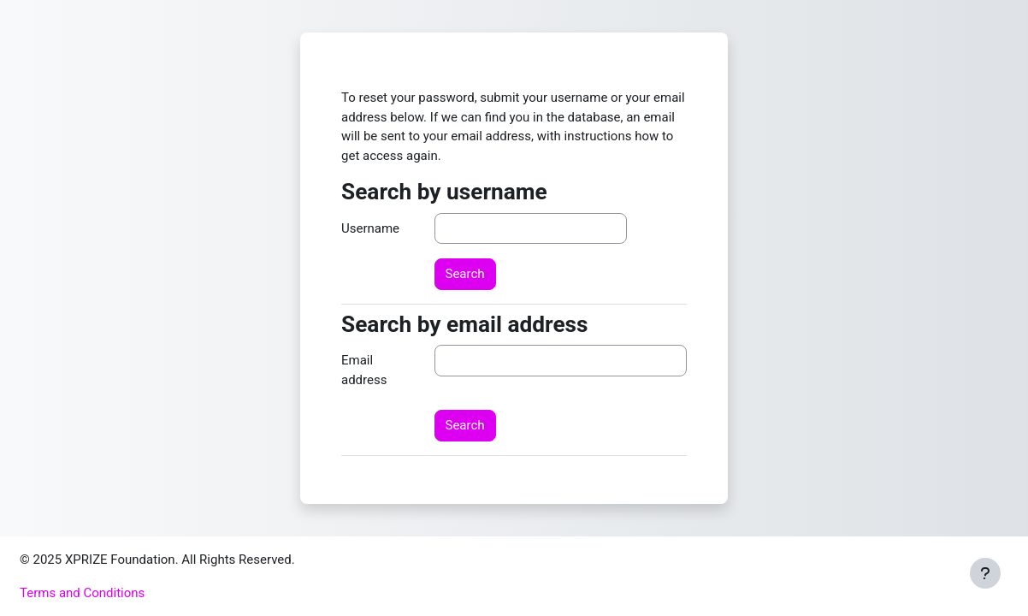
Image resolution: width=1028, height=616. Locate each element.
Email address (364, 370)
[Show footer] (985, 573)
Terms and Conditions (82, 593)
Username (370, 228)
